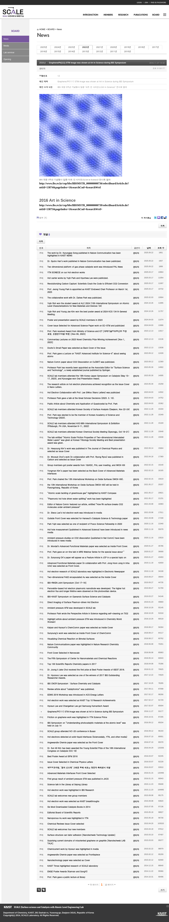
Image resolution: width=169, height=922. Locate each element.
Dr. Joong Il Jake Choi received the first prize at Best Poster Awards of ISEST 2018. (86, 669)
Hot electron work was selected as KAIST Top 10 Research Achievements (81, 700)
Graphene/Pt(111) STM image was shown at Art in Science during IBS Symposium (87, 63)
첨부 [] (43, 217)
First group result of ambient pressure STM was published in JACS (78, 778)
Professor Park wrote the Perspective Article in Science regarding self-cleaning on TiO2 (87, 613)
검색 (39, 890)
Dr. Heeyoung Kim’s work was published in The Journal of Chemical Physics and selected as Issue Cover (84, 450)
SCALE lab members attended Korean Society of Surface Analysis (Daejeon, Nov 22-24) (88, 409)
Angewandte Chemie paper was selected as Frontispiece (73, 854)
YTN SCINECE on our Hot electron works (66, 272)
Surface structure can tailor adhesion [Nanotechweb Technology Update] (81, 834)
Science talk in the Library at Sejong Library (67, 784)
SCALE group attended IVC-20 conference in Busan (71, 731)
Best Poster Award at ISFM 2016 (62, 756)
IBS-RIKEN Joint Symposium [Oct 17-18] (66, 582)
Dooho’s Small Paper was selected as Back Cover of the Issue (76, 347)
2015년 (57, 52)
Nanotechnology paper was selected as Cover (68, 860)
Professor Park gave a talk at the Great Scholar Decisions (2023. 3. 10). (80, 398)
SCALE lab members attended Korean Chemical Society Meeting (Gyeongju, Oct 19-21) (88, 431)
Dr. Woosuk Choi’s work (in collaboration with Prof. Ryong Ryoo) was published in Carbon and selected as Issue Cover (85, 458)
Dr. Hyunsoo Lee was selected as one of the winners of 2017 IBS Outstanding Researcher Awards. (83, 676)
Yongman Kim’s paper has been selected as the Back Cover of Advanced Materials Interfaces (86, 472)
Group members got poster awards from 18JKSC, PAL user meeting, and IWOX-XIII (86, 465)
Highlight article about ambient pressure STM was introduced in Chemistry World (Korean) (84, 620)
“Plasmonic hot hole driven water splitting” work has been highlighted (79, 498)
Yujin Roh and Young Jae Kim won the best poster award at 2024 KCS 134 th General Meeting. (87, 313)
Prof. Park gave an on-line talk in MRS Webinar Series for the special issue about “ (85, 551)
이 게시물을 (146, 218)
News (5, 39)
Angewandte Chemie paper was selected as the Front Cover (75, 742)
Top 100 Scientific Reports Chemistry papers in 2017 (71, 664)
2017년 (155, 47)
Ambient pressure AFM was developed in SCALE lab (71, 607)
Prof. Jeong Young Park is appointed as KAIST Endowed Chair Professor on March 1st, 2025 (87, 290)
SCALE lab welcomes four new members (66, 829)
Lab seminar (8, 52)
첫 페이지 (93, 885)
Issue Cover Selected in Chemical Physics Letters (70, 761)
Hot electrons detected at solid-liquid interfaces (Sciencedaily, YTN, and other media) (87, 736)
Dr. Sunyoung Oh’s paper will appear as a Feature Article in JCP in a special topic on (86, 557)
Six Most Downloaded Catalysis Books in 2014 (68, 806)
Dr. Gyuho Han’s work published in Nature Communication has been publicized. (84, 261)
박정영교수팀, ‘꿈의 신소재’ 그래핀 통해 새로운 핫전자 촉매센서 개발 (78, 767)
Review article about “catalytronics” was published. (71, 689)
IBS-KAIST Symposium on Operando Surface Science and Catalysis (78, 596)
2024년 (57, 47)
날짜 (149, 247)
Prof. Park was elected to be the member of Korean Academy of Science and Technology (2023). (83, 416)
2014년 (71, 52)
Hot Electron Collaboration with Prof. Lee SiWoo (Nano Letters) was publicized (83, 392)
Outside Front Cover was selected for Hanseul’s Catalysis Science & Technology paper (87, 518)
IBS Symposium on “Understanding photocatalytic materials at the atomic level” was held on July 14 (86, 724)
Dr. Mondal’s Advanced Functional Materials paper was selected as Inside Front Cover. (87, 546)
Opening (7, 59)
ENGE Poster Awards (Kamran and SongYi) (67, 871)
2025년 (43, 47)
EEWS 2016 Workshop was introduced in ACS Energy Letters (75, 694)
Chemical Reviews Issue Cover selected (65, 823)
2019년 (127, 47)
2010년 (127, 52)
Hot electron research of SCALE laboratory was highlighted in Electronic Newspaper (86, 571)
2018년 (141, 47)
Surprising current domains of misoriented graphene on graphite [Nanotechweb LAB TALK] (86, 842)
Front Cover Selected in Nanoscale (63, 652)
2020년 (113, 47)
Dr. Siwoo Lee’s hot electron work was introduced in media (74, 512)
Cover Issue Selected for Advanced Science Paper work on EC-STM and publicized (85, 325)
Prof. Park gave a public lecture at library (66, 877)
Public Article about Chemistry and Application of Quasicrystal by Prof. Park (82, 403)
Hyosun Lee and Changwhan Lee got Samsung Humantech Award (78, 705)
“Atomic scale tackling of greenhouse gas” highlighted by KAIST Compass (81, 493)
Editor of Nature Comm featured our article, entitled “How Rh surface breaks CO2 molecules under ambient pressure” (85, 505)
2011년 (113, 52)
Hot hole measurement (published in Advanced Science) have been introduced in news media (87, 531)
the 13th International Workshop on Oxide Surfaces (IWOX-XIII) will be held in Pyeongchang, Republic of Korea (83, 486)
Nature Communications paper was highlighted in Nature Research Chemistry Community (83, 645)
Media (6, 46)
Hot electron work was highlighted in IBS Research (70, 790)
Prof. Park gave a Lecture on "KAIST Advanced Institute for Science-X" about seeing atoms (86, 355)
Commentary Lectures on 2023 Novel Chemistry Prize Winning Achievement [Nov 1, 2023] (86, 341)
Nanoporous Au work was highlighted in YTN (67, 818)
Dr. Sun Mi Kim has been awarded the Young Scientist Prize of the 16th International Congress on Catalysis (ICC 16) (86, 749)
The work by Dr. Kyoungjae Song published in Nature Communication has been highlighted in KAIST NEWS (84, 254)
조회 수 (161, 247)
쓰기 (163, 889)
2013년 (85, 52)
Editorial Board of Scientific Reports (63, 812)
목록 (163, 225)
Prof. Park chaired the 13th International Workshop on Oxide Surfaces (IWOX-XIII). (85, 479)
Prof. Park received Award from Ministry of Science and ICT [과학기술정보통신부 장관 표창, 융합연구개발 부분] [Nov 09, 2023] (87, 332)
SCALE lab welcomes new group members (67, 795)
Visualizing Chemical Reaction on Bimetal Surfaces (70, 638)
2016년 (43, 52)
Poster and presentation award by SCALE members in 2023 (75, 319)
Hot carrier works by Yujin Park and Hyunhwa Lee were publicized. (77, 278)
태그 (44, 890)
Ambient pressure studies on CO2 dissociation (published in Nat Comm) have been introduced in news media (85, 539)
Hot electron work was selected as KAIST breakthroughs (73, 801)
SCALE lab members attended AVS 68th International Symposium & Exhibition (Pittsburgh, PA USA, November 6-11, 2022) (83, 424)
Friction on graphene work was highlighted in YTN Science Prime (77, 717)
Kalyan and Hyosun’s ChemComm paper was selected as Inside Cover (80, 627)
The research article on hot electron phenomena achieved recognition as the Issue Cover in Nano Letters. (88, 385)
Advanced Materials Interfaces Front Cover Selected (71, 773)
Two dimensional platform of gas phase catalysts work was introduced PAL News (85, 266)
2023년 (71, 47)
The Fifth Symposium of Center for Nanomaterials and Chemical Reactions (82, 658)
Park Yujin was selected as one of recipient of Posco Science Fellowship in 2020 (84, 523)
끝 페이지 (110, 885)
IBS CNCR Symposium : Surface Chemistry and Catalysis (73, 683)
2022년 (85, 47)
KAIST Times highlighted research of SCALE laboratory (72, 865)
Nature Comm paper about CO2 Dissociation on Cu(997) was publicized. (81, 361)
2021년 (99, 47)
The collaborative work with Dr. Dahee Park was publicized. (74, 297)
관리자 (42, 68)
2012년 (99, 52)
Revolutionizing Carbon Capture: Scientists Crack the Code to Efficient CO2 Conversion (87, 283)
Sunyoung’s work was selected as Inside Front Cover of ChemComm (79, 633)
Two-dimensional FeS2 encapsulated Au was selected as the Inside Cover (81, 577)
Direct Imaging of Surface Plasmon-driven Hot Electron (73, 602)
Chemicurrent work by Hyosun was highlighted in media (73, 849)
